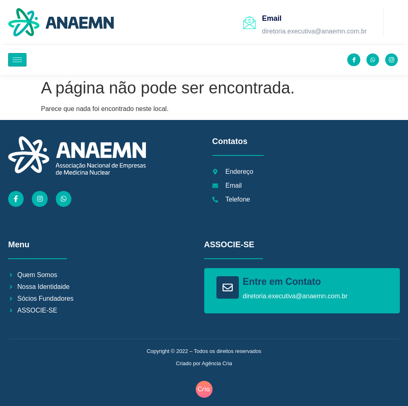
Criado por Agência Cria (204, 363)
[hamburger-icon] (17, 60)
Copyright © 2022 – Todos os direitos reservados (204, 351)
